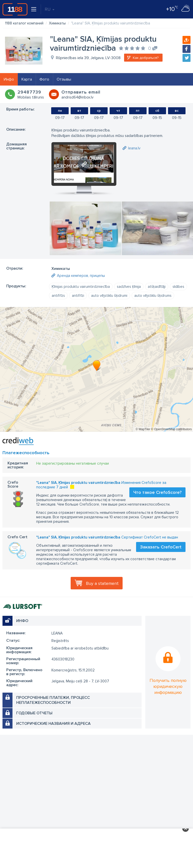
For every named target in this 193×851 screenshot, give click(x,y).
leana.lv (134, 148)
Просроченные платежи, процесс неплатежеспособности (53, 700)
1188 (14, 9)
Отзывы (64, 79)
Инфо (9, 79)
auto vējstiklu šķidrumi (109, 295)
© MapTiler (143, 429)
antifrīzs (58, 295)
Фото (44, 79)
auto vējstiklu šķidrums (153, 295)
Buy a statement (102, 583)
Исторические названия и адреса (53, 723)
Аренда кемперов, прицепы (81, 275)
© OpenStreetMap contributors (171, 429)
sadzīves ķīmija (129, 286)
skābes (178, 286)
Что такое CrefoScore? (157, 492)
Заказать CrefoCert (161, 547)
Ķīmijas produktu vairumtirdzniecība (81, 286)
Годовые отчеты (34, 713)
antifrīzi (78, 295)
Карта (26, 79)
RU (49, 9)
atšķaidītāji (157, 286)
